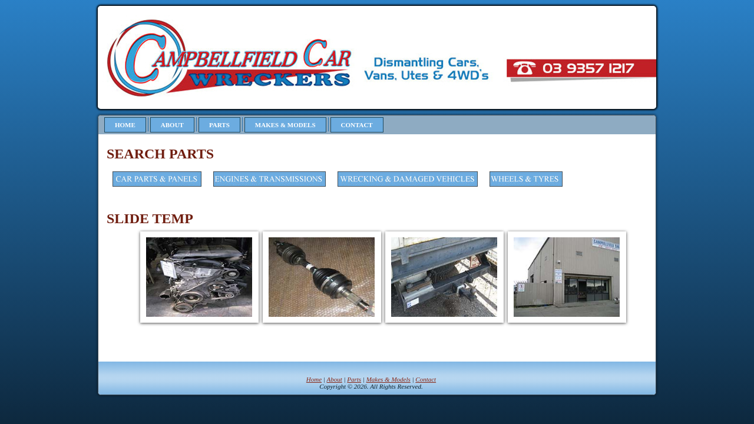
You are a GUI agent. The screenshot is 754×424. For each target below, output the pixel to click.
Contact (357, 124)
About (172, 124)
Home (125, 124)
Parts (219, 124)
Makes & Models (285, 124)
